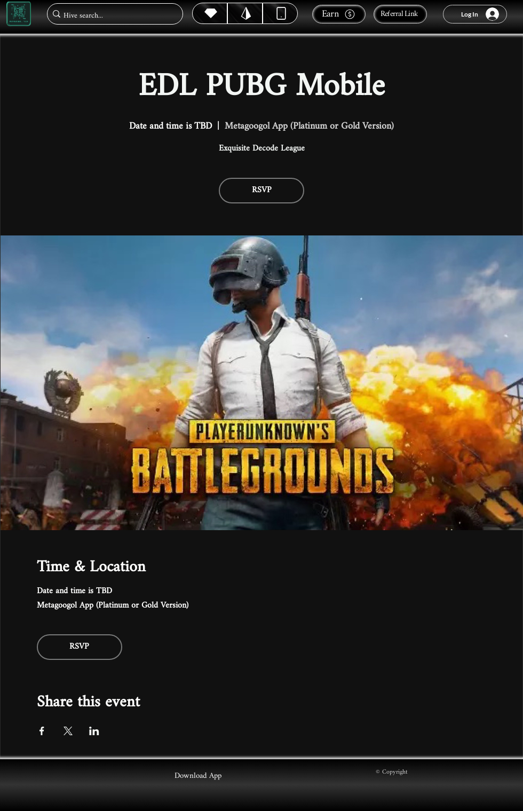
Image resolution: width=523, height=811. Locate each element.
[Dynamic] (280, 13)
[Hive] (209, 13)
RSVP (262, 190)
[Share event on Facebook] (42, 731)
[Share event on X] (68, 731)
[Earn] (339, 14)
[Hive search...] (112, 16)
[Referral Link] (400, 14)
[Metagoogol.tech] (18, 14)
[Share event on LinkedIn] (94, 731)
